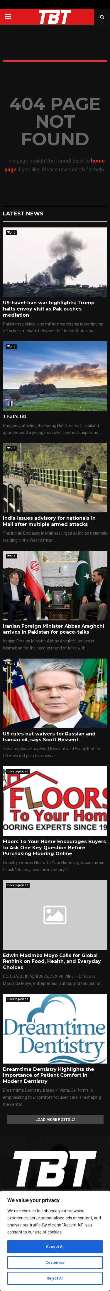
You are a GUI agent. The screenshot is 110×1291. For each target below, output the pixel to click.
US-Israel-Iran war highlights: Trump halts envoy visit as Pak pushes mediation (48, 309)
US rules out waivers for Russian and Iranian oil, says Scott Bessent (49, 737)
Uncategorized (17, 771)
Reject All (55, 1278)
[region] (55, 1241)
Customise (55, 1262)
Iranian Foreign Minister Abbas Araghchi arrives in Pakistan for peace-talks (53, 629)
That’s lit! (14, 416)
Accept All (55, 1246)
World (11, 232)
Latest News (23, 213)
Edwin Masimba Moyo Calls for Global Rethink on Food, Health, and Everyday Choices (52, 962)
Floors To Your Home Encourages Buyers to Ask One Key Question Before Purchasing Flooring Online (54, 848)
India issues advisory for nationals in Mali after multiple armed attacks (49, 521)
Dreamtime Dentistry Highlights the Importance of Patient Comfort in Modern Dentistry (48, 1075)
